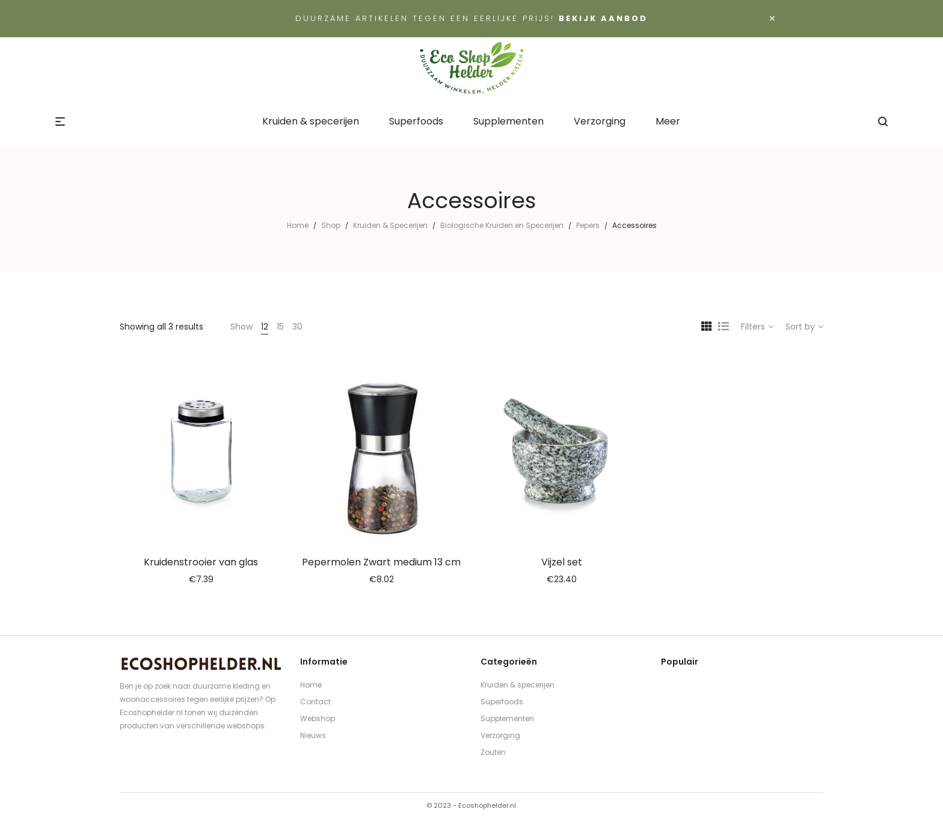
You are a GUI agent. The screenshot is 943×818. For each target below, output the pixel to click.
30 (297, 327)
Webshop (317, 718)
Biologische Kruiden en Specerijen (502, 225)
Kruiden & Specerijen (390, 225)
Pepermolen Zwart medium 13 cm (381, 562)
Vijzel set (561, 562)
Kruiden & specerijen (517, 685)
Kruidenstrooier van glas (201, 562)
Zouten (493, 752)
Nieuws (313, 735)
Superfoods (502, 702)
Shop (330, 225)
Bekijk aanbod (603, 18)
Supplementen (507, 718)
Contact (315, 702)
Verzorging (500, 735)
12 (264, 327)
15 (280, 327)
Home (298, 225)
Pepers (588, 225)
